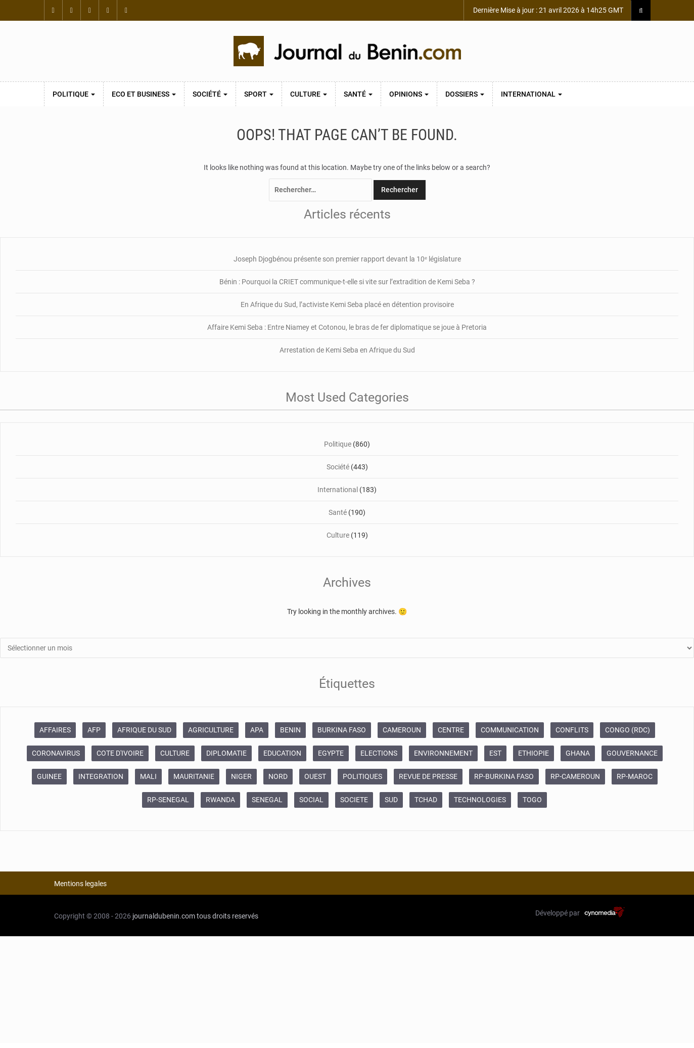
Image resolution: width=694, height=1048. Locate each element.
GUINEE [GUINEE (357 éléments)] (49, 776)
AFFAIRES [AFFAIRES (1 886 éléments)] (55, 730)
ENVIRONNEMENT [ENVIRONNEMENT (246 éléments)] (443, 753)
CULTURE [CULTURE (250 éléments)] (175, 753)
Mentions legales (80, 884)
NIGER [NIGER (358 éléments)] (241, 776)
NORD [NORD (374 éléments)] (278, 776)
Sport (258, 94)
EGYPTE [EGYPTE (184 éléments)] (331, 753)
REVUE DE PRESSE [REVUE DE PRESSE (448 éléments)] (428, 776)
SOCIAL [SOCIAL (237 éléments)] (311, 800)
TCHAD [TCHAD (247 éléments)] (425, 800)
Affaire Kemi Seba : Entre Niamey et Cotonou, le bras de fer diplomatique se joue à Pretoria (347, 327)
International (531, 94)
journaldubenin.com (163, 916)
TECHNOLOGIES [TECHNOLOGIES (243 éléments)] (480, 800)
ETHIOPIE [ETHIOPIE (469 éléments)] (533, 753)
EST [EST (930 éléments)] (495, 753)
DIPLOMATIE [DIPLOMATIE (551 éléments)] (226, 753)
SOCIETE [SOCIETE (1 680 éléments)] (354, 800)
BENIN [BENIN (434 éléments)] (290, 730)
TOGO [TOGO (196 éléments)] (532, 800)
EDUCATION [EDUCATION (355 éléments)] (282, 753)
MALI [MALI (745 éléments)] (148, 776)
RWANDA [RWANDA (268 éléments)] (220, 800)
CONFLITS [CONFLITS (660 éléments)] (572, 730)
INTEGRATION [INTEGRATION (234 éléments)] (100, 776)
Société (210, 94)
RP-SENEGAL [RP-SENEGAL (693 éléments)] (168, 800)
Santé (358, 94)
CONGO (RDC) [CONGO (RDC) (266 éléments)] (627, 730)
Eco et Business (144, 94)
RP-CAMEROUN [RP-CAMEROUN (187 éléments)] (575, 776)
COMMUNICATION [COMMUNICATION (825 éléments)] (510, 730)
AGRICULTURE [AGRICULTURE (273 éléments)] (211, 730)
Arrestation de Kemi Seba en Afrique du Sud (347, 350)
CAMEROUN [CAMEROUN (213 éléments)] (402, 730)
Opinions (409, 94)
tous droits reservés (227, 916)
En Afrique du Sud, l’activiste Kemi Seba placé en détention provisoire (347, 304)
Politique (74, 94)
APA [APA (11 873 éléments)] (256, 730)
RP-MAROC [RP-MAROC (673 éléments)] (635, 776)
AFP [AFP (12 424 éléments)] (94, 730)
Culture (308, 94)
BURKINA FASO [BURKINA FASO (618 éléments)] (341, 730)
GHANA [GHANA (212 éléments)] (578, 753)
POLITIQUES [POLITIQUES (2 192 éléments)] (362, 776)
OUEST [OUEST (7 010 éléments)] (315, 776)
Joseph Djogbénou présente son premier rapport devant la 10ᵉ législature (347, 259)
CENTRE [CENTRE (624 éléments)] (451, 730)
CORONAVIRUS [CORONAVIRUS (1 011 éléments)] (56, 753)
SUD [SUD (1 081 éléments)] (391, 800)
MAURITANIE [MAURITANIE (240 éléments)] (193, 776)
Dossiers (464, 94)
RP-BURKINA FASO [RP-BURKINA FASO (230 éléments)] (504, 776)
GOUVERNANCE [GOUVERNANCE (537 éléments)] (632, 753)
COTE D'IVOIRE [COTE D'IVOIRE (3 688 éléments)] (120, 753)
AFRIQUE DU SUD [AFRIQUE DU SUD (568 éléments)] (144, 730)
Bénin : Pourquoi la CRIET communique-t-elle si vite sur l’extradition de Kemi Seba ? (347, 282)
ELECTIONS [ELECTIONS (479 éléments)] (378, 753)
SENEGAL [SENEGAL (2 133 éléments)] (267, 800)
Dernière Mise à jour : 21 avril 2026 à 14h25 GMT (547, 10)
